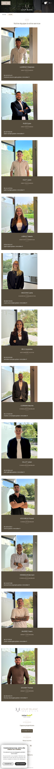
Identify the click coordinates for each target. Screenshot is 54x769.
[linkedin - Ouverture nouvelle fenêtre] (31, 745)
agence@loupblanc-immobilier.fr (13, 246)
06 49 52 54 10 (8, 75)
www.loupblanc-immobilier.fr (12, 528)
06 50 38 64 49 (8, 470)
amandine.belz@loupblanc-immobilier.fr (15, 359)
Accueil (4, 14)
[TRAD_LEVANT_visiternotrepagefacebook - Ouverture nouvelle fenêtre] (23, 745)
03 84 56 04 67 (8, 245)
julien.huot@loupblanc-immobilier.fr (14, 190)
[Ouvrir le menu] (5, 3)
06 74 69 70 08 (8, 583)
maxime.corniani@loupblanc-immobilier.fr (16, 416)
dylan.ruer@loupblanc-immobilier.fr (14, 133)
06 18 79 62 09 (8, 132)
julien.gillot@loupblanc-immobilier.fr (14, 472)
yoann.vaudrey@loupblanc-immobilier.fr (15, 641)
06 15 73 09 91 (8, 639)
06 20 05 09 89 (8, 357)
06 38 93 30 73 (8, 696)
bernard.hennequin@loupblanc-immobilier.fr (17, 585)
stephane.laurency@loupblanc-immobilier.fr (17, 77)
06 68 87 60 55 (8, 301)
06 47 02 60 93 (8, 414)
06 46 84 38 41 (8, 527)
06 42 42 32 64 (8, 188)
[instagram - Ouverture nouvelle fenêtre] (27, 745)
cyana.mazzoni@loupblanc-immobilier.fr (15, 303)
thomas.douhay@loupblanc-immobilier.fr (16, 698)
